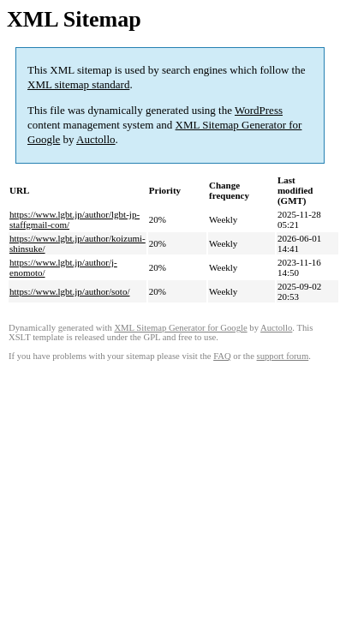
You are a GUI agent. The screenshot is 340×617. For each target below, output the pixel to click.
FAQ (222, 356)
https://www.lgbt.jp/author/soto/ (69, 291)
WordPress (259, 110)
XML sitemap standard (78, 84)
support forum (283, 356)
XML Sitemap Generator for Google (180, 327)
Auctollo (96, 139)
